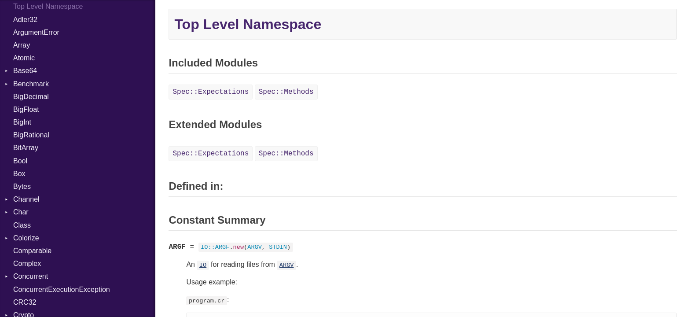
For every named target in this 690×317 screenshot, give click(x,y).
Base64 (25, 70)
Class (22, 225)
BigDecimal (31, 96)
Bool (20, 161)
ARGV (286, 265)
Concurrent (30, 276)
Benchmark (31, 84)
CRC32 (24, 302)
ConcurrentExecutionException (61, 289)
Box (19, 173)
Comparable (32, 250)
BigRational (31, 135)
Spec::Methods (286, 92)
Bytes (22, 186)
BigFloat (26, 109)
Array (21, 45)
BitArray (25, 147)
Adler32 (25, 19)
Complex (27, 263)
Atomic (24, 58)
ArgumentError (36, 32)
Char (21, 212)
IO (202, 265)
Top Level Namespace (48, 6)
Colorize (26, 238)
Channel (26, 199)
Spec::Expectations (210, 92)
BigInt (22, 122)
